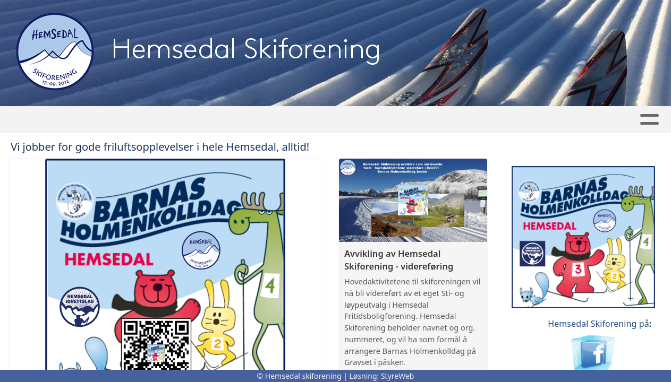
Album (200, 120)
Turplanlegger (342, 120)
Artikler (151, 120)
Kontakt (551, 120)
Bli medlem (424, 120)
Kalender (258, 120)
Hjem (105, 120)
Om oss (487, 120)
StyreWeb (397, 376)
